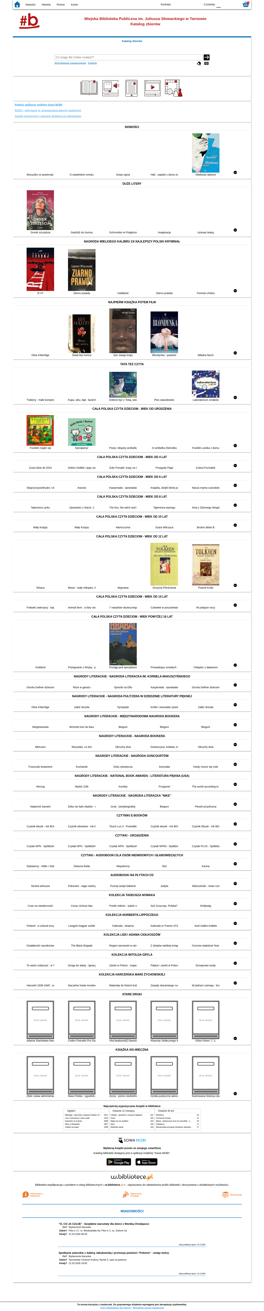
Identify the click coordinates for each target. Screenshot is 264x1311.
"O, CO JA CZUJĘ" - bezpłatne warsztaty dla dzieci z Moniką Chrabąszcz (104, 1223)
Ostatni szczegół (72, 1127)
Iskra (113, 1124)
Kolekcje (92, 63)
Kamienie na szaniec (73, 1121)
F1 (225, 4)
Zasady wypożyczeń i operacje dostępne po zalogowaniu (48, 116)
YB (190, 4)
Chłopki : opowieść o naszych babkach (126, 1115)
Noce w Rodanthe (72, 1124)
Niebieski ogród (117, 1127)
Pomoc (61, 4)
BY (197, 4)
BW (182, 4)
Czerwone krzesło (163, 1118)
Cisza (113, 1118)
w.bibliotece (114, 1184)
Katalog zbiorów (132, 41)
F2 (233, 4)
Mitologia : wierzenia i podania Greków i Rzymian (85, 1115)
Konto (74, 4)
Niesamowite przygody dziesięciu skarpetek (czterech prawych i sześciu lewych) (189, 1127)
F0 (218, 4)
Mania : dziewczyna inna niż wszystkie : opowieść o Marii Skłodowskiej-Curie (187, 1121)
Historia (46, 4)
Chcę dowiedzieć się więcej (115, 1307)
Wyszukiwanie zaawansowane (70, 63)
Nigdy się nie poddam (119, 1121)
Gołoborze (160, 1124)
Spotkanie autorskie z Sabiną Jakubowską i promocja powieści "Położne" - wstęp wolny (114, 1252)
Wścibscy (160, 1115)
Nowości (31, 4)
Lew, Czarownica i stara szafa (77, 1118)
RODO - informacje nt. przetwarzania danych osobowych (48, 110)
